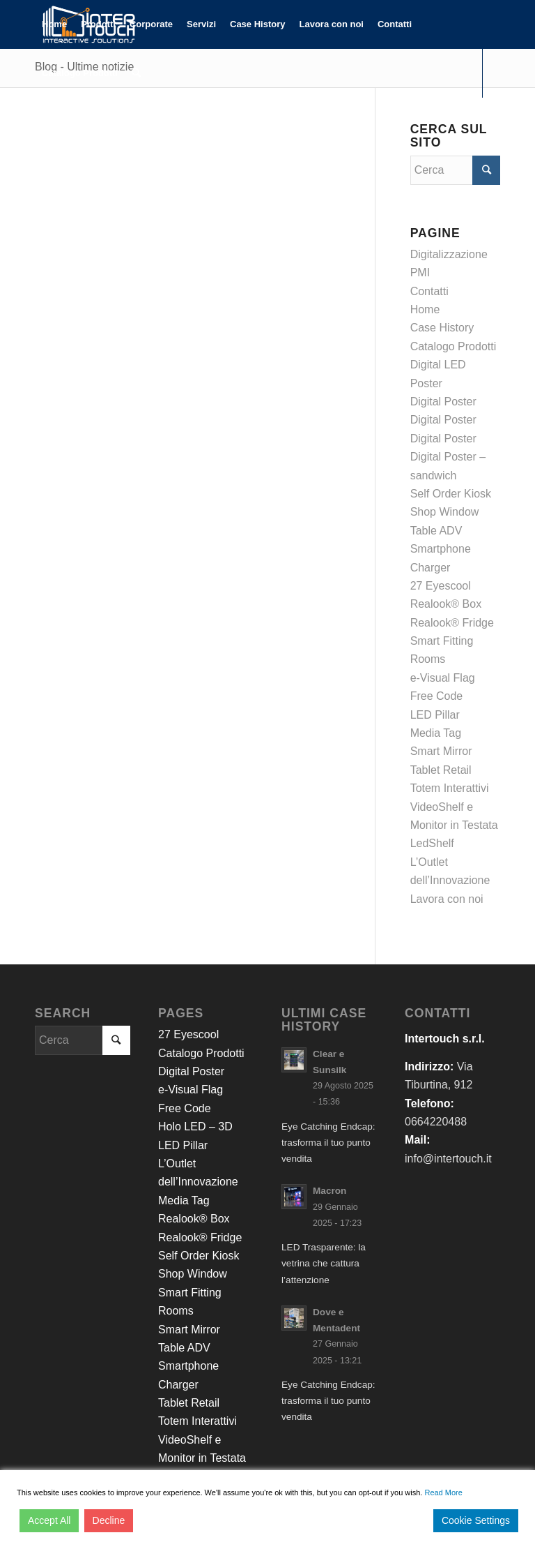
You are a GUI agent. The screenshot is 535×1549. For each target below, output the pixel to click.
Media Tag (436, 733)
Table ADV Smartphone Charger (440, 549)
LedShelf (432, 843)
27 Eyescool (440, 586)
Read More (443, 1492)
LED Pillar (435, 715)
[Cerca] (136, 73)
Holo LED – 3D (195, 1126)
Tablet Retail (441, 770)
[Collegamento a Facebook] (39, 121)
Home (425, 309)
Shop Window (444, 512)
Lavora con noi (446, 899)
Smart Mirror (441, 751)
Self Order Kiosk (450, 494)
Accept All (49, 1520)
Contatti (429, 291)
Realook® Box (446, 604)
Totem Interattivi (449, 788)
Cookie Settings (476, 1520)
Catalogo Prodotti (453, 346)
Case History (442, 328)
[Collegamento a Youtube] (80, 121)
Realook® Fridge (452, 623)
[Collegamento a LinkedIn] (59, 121)
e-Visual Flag (442, 678)
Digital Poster (443, 401)
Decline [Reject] (109, 1520)
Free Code (436, 696)
